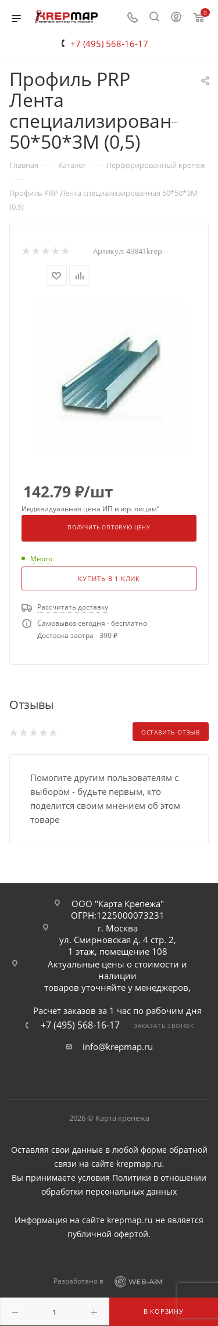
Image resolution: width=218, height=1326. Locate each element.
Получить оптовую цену (109, 527)
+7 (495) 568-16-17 (109, 43)
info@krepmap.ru (118, 1046)
